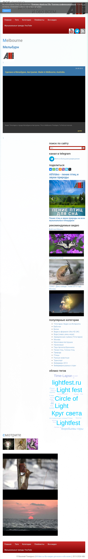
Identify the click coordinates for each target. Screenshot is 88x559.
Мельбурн (11, 47)
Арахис (52, 392)
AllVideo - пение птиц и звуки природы (63, 176)
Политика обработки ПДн (41, 4)
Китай (52, 401)
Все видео (52, 20)
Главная (7, 20)
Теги (17, 20)
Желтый (54, 420)
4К (60, 427)
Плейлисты (39, 20)
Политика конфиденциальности (64, 4)
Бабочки (57, 326)
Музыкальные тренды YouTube (18, 26)
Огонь (54, 422)
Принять (6, 11)
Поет (52, 388)
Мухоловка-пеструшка (63, 342)
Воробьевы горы (72, 428)
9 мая (51, 395)
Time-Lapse (63, 376)
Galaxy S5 (53, 390)
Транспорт (58, 360)
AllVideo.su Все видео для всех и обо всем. (53, 556)
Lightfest (68, 422)
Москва (57, 339)
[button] (52, 198)
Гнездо (51, 399)
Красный (52, 397)
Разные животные (61, 358)
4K (52, 403)
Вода (51, 405)
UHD (51, 408)
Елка (81, 394)
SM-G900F (75, 376)
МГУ (67, 394)
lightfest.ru (66, 382)
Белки (56, 329)
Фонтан (78, 418)
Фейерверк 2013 (60, 363)
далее (80, 131)
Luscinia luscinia (61, 394)
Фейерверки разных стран (65, 365)
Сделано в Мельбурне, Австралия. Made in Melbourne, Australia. (35, 72)
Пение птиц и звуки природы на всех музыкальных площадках (67, 219)
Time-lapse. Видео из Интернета (67, 324)
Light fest (69, 389)
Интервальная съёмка (58, 418)
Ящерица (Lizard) (56, 258)
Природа (57, 352)
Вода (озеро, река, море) (64, 334)
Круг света (67, 413)
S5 (73, 378)
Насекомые (58, 345)
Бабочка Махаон (56, 229)
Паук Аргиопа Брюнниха (64, 347)
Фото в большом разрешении (67, 159)
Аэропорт (56, 427)
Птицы (56, 355)
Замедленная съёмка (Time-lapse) (68, 337)
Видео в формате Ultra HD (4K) (66, 332)
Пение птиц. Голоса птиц (64, 350)
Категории (26, 20)
